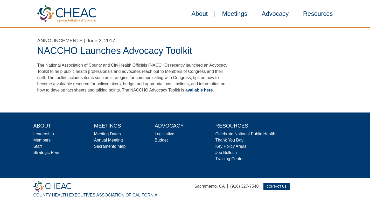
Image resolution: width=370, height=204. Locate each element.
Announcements (60, 40)
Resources (318, 14)
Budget (161, 140)
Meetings (234, 14)
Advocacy (275, 14)
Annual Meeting (108, 140)
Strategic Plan (46, 152)
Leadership (43, 134)
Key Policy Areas (231, 146)
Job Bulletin (226, 152)
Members (42, 140)
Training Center (229, 159)
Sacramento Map (110, 146)
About (199, 14)
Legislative (164, 134)
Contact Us (277, 186)
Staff (37, 146)
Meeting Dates (107, 134)
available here (199, 90)
